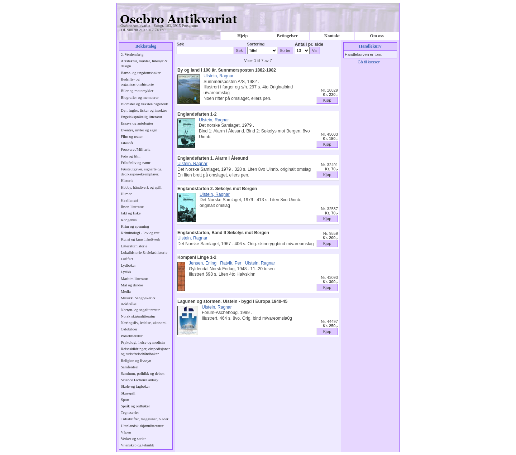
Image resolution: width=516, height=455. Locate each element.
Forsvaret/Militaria (135, 149)
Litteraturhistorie (134, 246)
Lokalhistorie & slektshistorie (144, 252)
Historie (127, 180)
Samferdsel (129, 367)
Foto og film (130, 156)
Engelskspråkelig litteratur (141, 117)
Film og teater (132, 136)
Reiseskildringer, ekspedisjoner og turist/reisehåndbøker (145, 351)
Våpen (126, 432)
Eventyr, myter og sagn (139, 130)
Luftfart (127, 259)
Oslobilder (129, 329)
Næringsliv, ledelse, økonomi (144, 322)
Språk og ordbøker (135, 406)
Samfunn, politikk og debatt (142, 373)
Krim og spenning (135, 226)
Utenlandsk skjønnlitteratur (142, 425)
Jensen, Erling (202, 263)
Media (126, 291)
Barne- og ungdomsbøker (141, 73)
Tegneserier (130, 412)
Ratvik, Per (230, 263)
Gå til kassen (369, 62)
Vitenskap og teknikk (137, 445)
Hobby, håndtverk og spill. (141, 187)
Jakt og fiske (130, 213)
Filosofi (127, 143)
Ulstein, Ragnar (219, 75)
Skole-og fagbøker (135, 386)
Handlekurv (370, 46)
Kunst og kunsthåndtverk (140, 239)
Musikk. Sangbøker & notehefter (138, 300)
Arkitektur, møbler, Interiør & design (144, 63)
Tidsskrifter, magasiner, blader (144, 419)
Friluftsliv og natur (135, 162)
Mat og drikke (132, 285)
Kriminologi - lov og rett (140, 233)
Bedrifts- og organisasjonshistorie (137, 81)
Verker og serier (133, 438)
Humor (126, 194)
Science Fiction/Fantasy (139, 380)
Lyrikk (126, 272)
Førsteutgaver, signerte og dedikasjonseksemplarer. (141, 171)
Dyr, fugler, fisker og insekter (144, 110)
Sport (125, 399)
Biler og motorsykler (137, 90)
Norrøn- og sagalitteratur (140, 310)
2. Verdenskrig (132, 54)
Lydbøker (128, 265)
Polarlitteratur (132, 336)
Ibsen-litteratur (132, 206)
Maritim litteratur (134, 278)
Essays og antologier (137, 123)
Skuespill (128, 393)
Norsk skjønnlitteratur (138, 316)
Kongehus (129, 220)
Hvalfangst (129, 200)
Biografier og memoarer (140, 97)
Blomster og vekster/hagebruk (144, 104)
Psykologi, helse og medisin (143, 342)
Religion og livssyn (136, 360)
